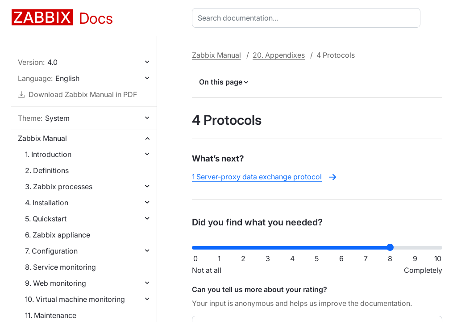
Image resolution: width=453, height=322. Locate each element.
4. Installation (46, 202)
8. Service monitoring (60, 267)
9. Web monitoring (55, 283)
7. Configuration (51, 250)
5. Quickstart (45, 218)
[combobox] (308, 17)
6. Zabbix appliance (57, 234)
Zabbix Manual (42, 138)
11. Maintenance (50, 315)
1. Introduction (48, 154)
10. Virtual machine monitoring (75, 299)
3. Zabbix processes (58, 186)
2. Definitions (47, 170)
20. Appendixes (279, 55)
